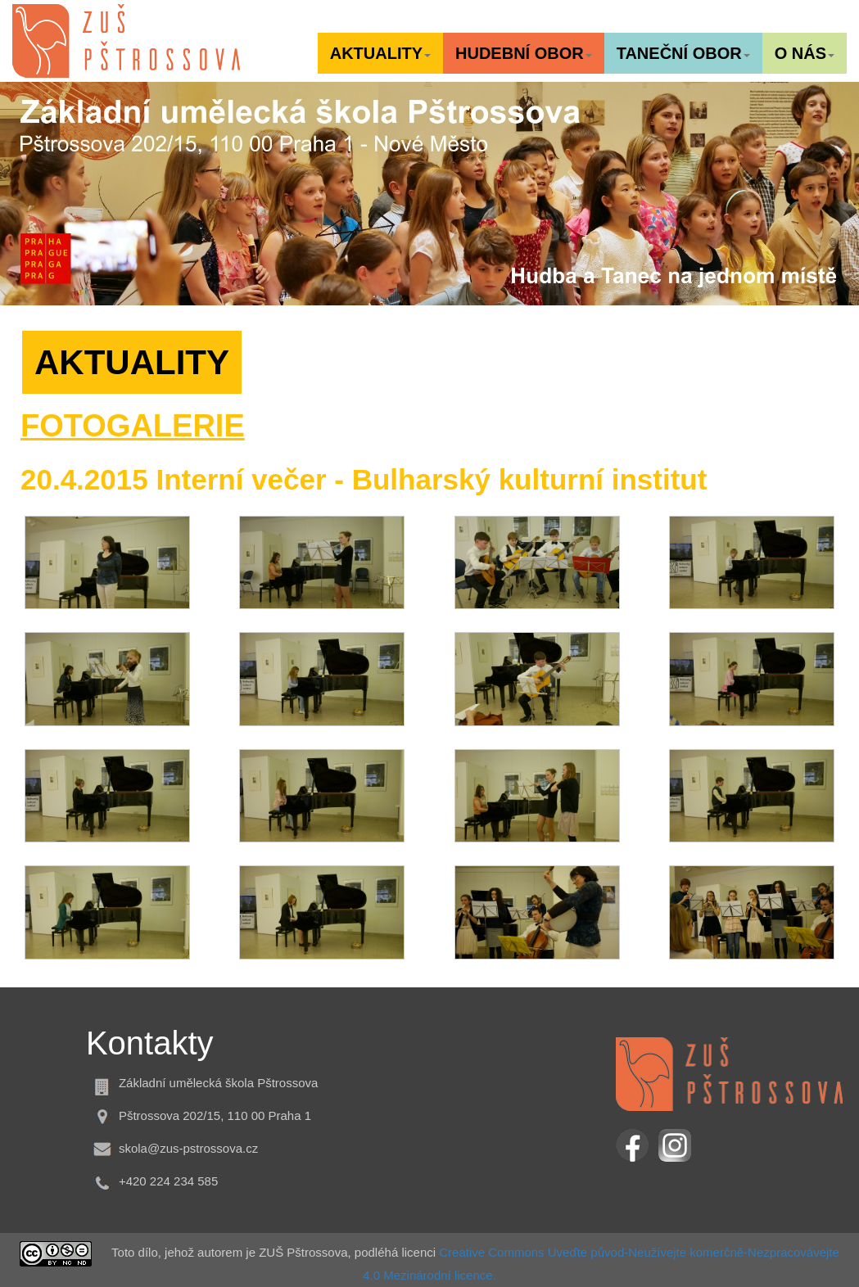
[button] (380, 53)
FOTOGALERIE (132, 426)
